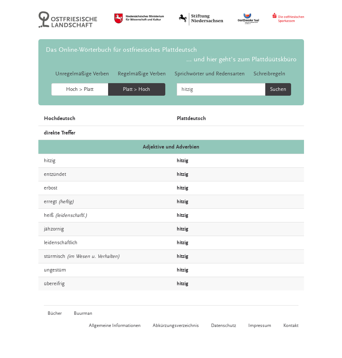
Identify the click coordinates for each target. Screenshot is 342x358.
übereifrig (54, 284)
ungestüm (55, 270)
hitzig (49, 161)
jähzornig (54, 229)
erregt (50, 202)
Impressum (259, 325)
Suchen (278, 89)
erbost (50, 188)
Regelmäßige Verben (142, 74)
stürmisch (54, 256)
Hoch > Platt (79, 89)
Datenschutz (223, 325)
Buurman (83, 313)
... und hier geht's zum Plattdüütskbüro (241, 59)
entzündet (55, 174)
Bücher (55, 313)
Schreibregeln (269, 74)
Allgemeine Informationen (115, 325)
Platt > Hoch (136, 89)
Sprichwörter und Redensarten (210, 74)
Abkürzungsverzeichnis (176, 325)
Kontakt (290, 325)
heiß (48, 215)
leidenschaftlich (60, 243)
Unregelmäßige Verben (82, 74)
